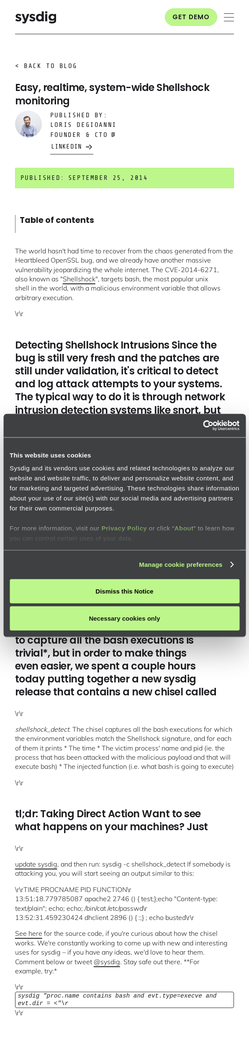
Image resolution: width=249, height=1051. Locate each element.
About (184, 528)
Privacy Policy (124, 528)
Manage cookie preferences (180, 564)
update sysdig (36, 864)
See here (28, 933)
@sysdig (107, 962)
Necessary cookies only (124, 618)
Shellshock (79, 279)
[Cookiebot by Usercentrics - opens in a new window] (202, 425)
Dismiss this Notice (124, 590)
